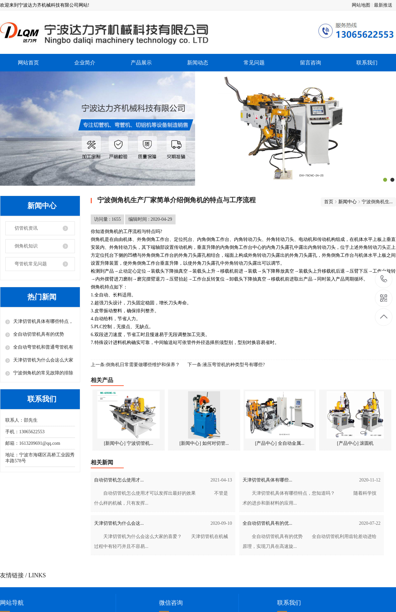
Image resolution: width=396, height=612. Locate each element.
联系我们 (367, 62)
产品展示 (141, 62)
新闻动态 (197, 62)
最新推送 (383, 5)
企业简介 (84, 62)
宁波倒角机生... (377, 201)
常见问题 (254, 62)
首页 (328, 201)
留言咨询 (310, 62)
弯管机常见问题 (31, 263)
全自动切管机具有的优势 (38, 334)
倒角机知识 (26, 246)
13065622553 (384, 279)
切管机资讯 (26, 228)
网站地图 (361, 5)
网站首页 (28, 62)
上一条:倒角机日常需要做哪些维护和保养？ (135, 364)
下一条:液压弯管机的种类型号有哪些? (226, 364)
